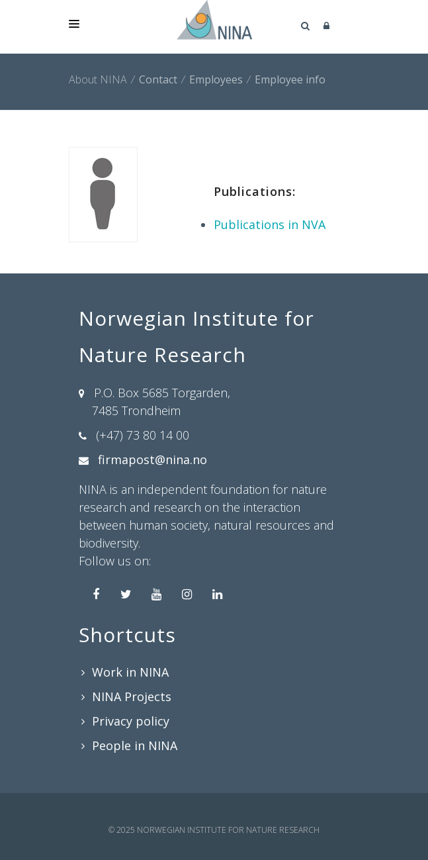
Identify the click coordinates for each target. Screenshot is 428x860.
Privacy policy (130, 721)
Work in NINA (130, 672)
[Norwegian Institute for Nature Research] (214, 20)
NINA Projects (131, 696)
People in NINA (134, 745)
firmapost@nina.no (152, 459)
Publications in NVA (269, 224)
